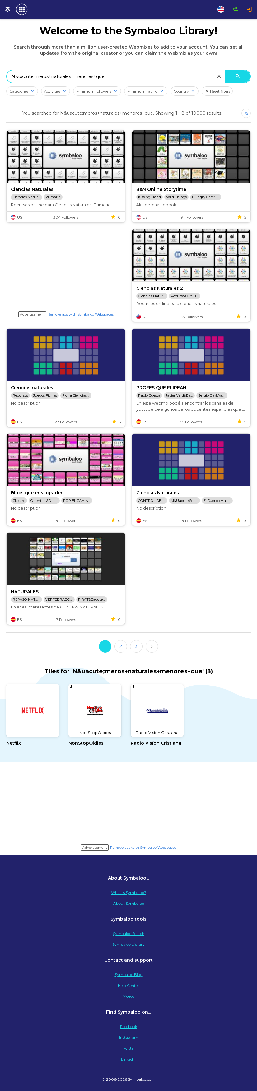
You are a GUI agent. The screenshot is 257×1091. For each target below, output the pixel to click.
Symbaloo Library (128, 944)
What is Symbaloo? (128, 892)
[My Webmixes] (8, 9)
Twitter (128, 1048)
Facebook (128, 1026)
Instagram (128, 1037)
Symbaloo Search (128, 933)
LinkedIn (128, 1059)
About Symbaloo (128, 903)
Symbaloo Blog (129, 974)
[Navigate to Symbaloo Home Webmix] (22, 9)
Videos (128, 996)
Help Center (128, 985)
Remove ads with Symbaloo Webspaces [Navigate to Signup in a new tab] (81, 314)
